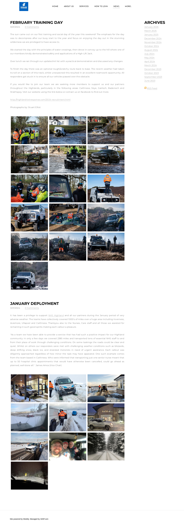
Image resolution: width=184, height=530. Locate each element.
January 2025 (151, 37)
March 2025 (150, 33)
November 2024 (153, 44)
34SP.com (44, 521)
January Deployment (34, 305)
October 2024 (151, 48)
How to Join (101, 8)
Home (55, 8)
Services (84, 8)
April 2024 (149, 64)
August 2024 (151, 52)
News (116, 8)
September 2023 (153, 79)
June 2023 (149, 83)
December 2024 (153, 41)
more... (128, 8)
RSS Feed (152, 90)
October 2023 (151, 75)
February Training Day (36, 24)
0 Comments (32, 29)
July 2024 (149, 56)
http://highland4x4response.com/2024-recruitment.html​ (40, 102)
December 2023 (152, 71)
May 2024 (149, 60)
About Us (69, 8)
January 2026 (151, 29)
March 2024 (150, 67)
